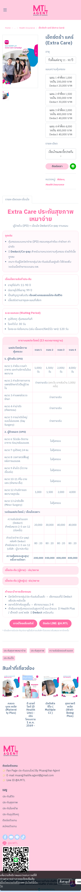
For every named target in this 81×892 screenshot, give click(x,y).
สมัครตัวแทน (9, 826)
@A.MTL (20, 780)
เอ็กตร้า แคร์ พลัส (19, 612)
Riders (61, 179)
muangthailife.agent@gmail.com (34, 775)
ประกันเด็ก (9, 658)
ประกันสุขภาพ (37, 651)
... (15, 28)
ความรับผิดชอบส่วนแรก (61, 651)
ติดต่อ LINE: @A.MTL (55, 623)
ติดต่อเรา (57, 166)
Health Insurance (27, 28)
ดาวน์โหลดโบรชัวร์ (23, 623)
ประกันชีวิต (8, 796)
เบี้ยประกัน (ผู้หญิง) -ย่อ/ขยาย (22, 581)
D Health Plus (66, 608)
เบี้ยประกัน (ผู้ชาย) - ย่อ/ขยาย (22, 570)
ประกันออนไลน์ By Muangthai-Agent (39, 770)
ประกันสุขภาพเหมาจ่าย (15, 651)
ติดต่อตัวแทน (9, 820)
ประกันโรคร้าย (10, 808)
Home (7, 28)
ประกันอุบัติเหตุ (10, 814)
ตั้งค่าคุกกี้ (65, 881)
